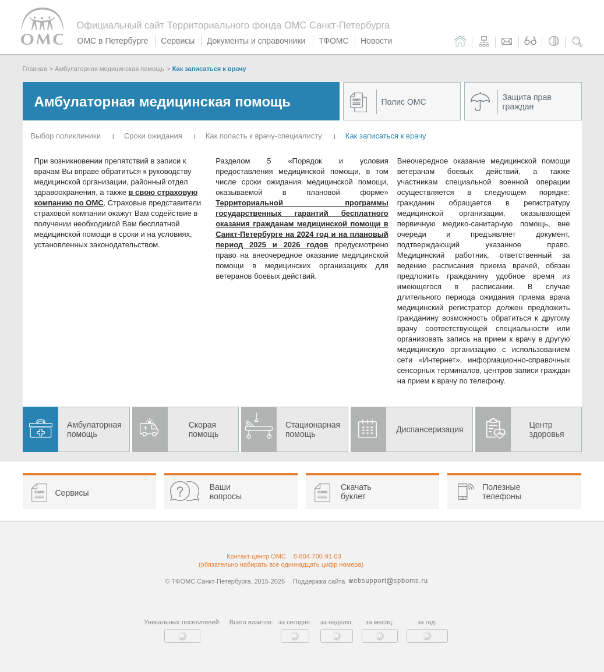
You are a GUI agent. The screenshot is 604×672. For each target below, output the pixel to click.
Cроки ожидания (153, 135)
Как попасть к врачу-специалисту (264, 135)
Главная (35, 68)
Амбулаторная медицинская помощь (109, 68)
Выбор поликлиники (66, 135)
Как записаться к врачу (209, 68)
